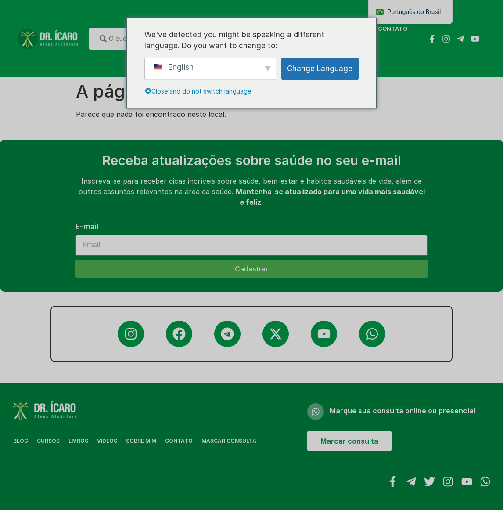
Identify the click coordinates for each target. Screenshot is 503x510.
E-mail (86, 227)
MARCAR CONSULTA (228, 441)
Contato (392, 28)
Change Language (319, 68)
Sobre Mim (141, 441)
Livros (78, 441)
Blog (20, 441)
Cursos (48, 441)
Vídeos (107, 441)
